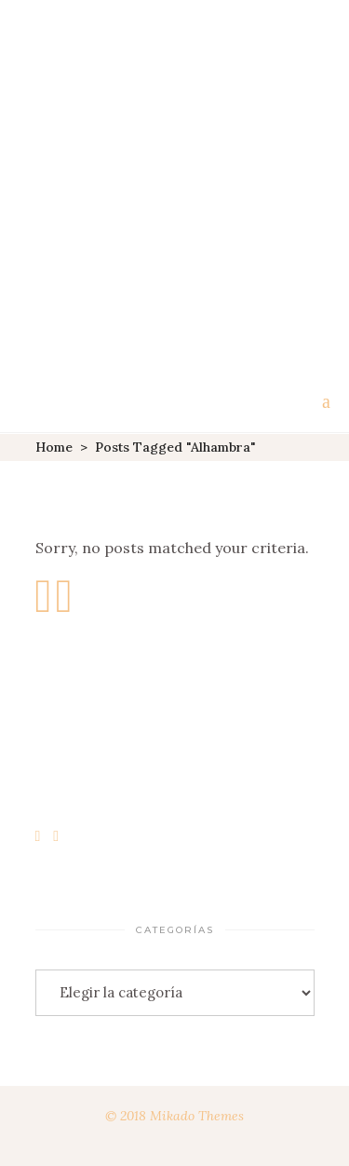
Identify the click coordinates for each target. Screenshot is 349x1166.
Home (54, 447)
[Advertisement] (174, 184)
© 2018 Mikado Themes (174, 1115)
